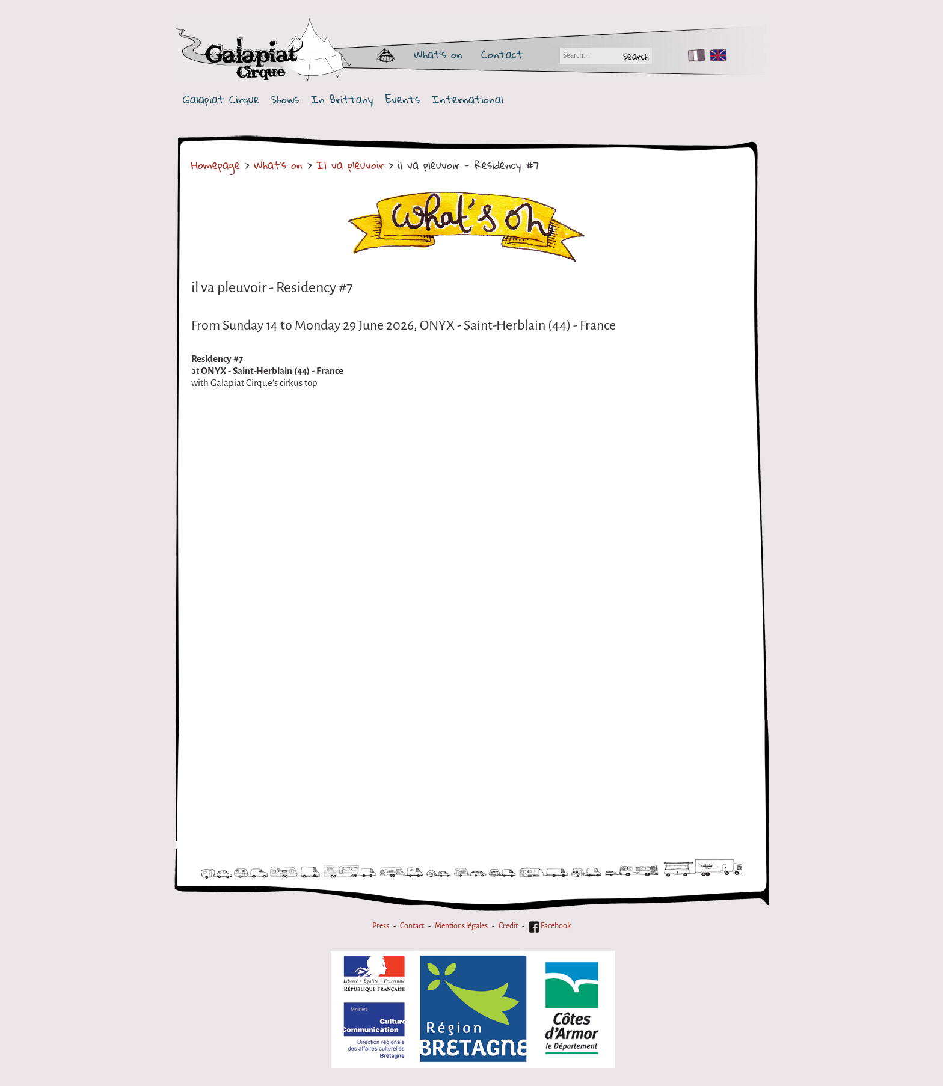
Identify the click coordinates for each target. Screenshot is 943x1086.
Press (380, 926)
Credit (508, 926)
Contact (502, 54)
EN (715, 55)
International (467, 99)
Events (402, 99)
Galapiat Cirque (221, 99)
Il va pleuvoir (352, 165)
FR (693, 55)
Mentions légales (461, 926)
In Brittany (342, 99)
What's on (438, 54)
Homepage (215, 165)
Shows (285, 99)
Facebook (550, 926)
